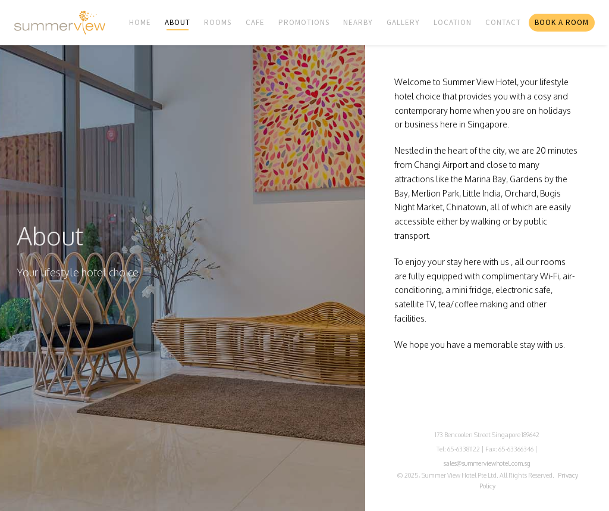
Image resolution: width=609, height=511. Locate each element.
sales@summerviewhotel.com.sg (487, 463)
